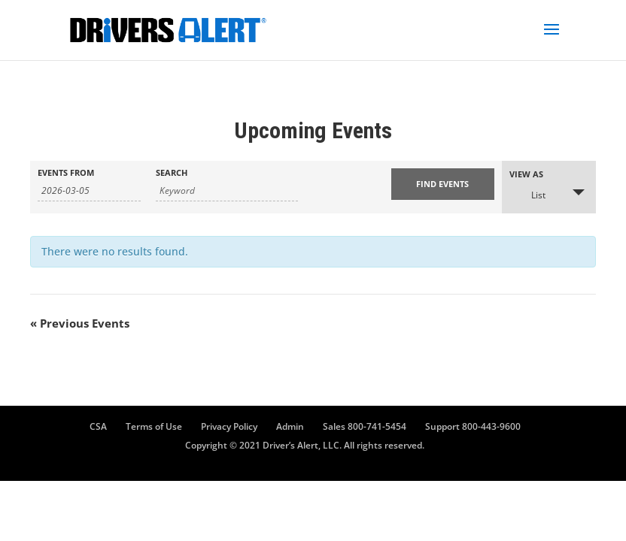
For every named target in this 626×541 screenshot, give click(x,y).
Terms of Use (154, 426)
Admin (290, 426)
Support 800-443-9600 (473, 426)
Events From (66, 172)
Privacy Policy (229, 426)
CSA (98, 426)
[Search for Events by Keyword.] (227, 190)
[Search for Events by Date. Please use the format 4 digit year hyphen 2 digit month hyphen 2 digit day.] (89, 190)
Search (171, 172)
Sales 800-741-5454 (364, 426)
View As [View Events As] (526, 174)
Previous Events (79, 323)
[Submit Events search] (442, 184)
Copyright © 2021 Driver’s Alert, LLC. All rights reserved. (304, 445)
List (529, 193)
